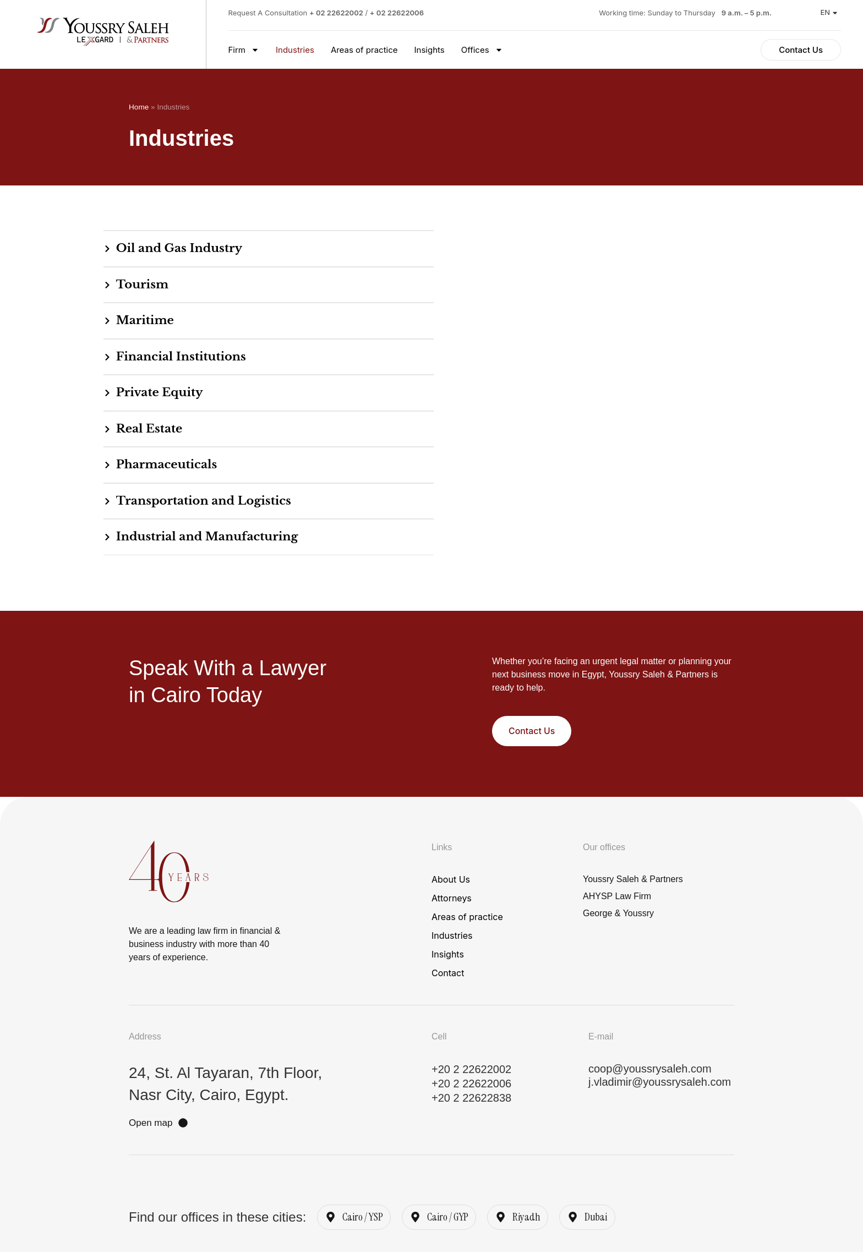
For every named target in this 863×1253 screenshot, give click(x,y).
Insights (429, 50)
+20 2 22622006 (471, 1085)
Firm (244, 50)
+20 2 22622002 (471, 1070)
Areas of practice (364, 50)
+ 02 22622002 (336, 12)
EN (828, 12)
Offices (482, 50)
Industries (295, 50)
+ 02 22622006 (397, 12)
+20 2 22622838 (471, 1099)
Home (139, 107)
